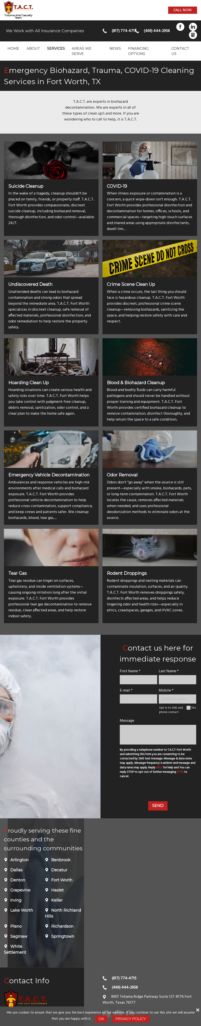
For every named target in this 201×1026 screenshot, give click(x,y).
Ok (101, 1019)
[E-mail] (138, 698)
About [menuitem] (33, 48)
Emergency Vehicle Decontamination (49, 475)
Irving (15, 900)
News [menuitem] (115, 48)
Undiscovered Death (30, 284)
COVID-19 (117, 186)
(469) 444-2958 (153, 31)
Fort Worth (61, 880)
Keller (56, 900)
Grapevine (19, 890)
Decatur (58, 870)
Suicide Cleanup (25, 186)
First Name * (130, 671)
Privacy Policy (130, 1019)
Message (127, 721)
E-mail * (126, 690)
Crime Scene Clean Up (131, 284)
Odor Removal (122, 475)
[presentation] (158, 790)
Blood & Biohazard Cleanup (136, 382)
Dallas (16, 870)
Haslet (57, 890)
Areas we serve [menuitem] (82, 51)
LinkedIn (193, 27)
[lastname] (177, 679)
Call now (182, 10)
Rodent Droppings (127, 573)
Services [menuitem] (56, 48)
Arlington (19, 860)
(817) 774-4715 (121, 31)
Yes (193, 708)
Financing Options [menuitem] (138, 51)
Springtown (62, 936)
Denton (17, 880)
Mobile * (166, 690)
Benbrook (60, 860)
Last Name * (169, 671)
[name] (138, 679)
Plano (15, 926)
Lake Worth (21, 910)
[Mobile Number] (177, 698)
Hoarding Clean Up (28, 382)
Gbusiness (193, 35)
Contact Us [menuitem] (180, 51)
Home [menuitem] (13, 48)
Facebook (180, 27)
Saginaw (18, 936)
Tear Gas (17, 573)
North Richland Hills (63, 913)
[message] (158, 735)
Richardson (62, 926)
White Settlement (15, 949)
